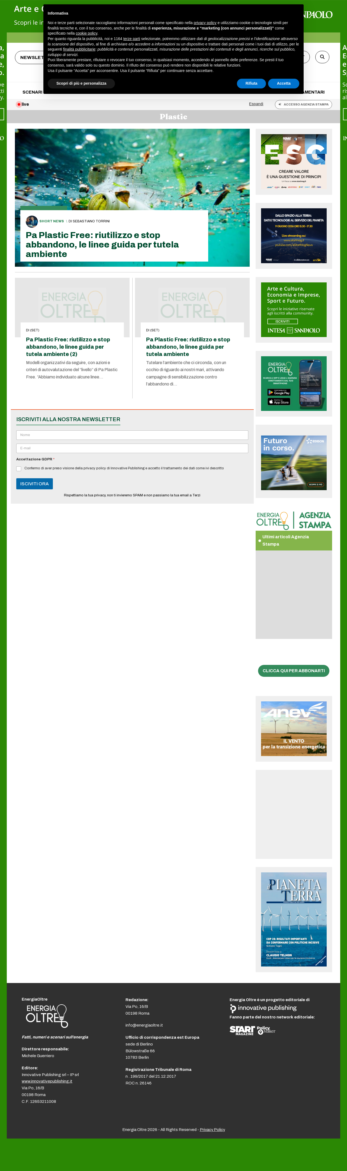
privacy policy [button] (205, 23)
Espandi (256, 104)
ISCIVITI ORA (34, 483)
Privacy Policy (212, 1129)
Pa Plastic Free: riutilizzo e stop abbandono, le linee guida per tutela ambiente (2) (68, 347)
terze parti (131, 39)
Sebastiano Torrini (91, 221)
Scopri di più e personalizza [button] (81, 83)
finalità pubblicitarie (79, 49)
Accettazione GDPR (35, 459)
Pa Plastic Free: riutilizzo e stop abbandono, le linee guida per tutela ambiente (102, 244)
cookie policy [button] (86, 33)
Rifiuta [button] (252, 83)
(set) (34, 330)
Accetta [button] (284, 83)
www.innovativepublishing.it (47, 1081)
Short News (51, 221)
